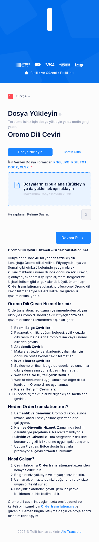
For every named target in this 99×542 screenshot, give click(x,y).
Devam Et (73, 238)
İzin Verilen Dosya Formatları (48, 164)
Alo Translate (71, 532)
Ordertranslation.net (58, 506)
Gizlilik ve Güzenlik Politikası (49, 73)
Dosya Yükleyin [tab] (30, 152)
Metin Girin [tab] (72, 152)
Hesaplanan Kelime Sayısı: (28, 214)
